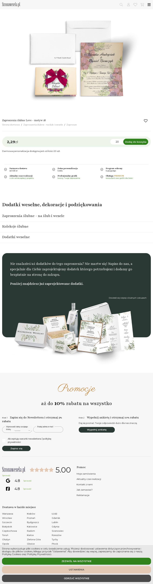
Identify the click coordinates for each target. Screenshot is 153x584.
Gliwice (31, 543)
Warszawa (7, 513)
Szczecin (7, 522)
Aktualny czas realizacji (89, 479)
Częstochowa (9, 531)
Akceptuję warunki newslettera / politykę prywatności (26, 440)
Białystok (7, 526)
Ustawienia (76, 569)
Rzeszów (56, 535)
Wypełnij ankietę (97, 429)
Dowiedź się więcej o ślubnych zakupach (128, 298)
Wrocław (7, 518)
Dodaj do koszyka (135, 142)
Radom (31, 531)
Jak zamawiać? (85, 489)
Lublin (55, 522)
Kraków (31, 513)
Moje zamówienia (86, 473)
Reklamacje (83, 495)
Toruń (5, 535)
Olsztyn (6, 539)
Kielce (30, 535)
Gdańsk (56, 518)
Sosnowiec (58, 531)
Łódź (54, 513)
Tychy (55, 539)
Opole (5, 543)
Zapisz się (16, 448)
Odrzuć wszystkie (76, 578)
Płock (55, 543)
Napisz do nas (118, 264)
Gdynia (55, 526)
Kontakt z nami (85, 484)
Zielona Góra (34, 539)
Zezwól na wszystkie (76, 561)
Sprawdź (6, 475)
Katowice (32, 526)
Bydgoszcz (33, 522)
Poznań (31, 518)
